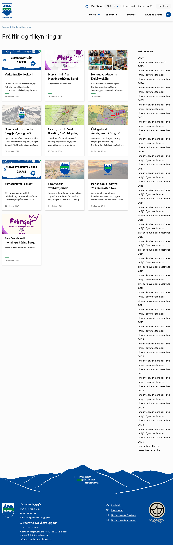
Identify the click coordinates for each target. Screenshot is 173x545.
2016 (140, 219)
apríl (163, 61)
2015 (140, 236)
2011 (140, 305)
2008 (141, 356)
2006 (141, 390)
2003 (141, 441)
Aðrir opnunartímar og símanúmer (36, 539)
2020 (141, 151)
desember (164, 79)
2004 (141, 424)
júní (140, 74)
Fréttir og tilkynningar (22, 27)
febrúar (149, 61)
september (158, 74)
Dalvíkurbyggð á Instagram (123, 520)
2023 (140, 100)
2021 (140, 134)
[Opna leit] (168, 14)
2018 (140, 185)
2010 (140, 322)
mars (157, 61)
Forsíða (5, 27)
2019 (140, 168)
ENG (160, 6)
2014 (140, 253)
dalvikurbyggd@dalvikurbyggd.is (35, 517)
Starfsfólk (115, 505)
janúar (141, 61)
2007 (141, 373)
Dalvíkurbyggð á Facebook (123, 515)
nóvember (152, 79)
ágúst (149, 74)
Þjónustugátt (129, 6)
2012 (140, 288)
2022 (141, 117)
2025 (140, 66)
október (142, 79)
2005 (141, 407)
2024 (141, 83)
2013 (140, 271)
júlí (143, 74)
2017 (140, 202)
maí (168, 70)
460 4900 (36, 527)
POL (166, 6)
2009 (141, 339)
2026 (141, 57)
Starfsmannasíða (145, 6)
